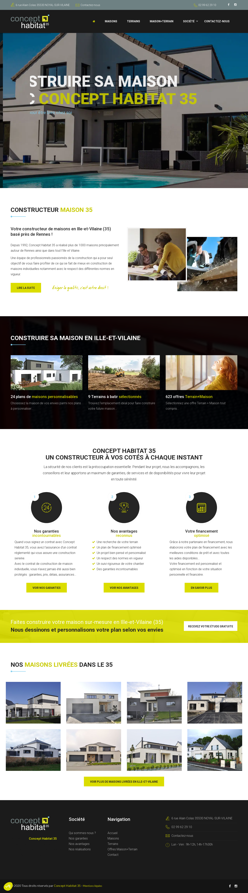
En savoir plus (201, 587)
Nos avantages (79, 844)
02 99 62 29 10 (207, 5)
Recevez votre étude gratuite (210, 626)
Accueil (112, 833)
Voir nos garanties (47, 587)
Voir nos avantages (124, 587)
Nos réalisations (80, 849)
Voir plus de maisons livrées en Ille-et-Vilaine (124, 781)
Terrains (133, 21)
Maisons (111, 21)
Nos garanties (78, 838)
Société (189, 21)
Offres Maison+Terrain (122, 849)
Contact (113, 855)
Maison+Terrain (161, 21)
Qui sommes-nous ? (82, 833)
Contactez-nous (88, 5)
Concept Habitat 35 (67, 885)
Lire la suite (26, 287)
